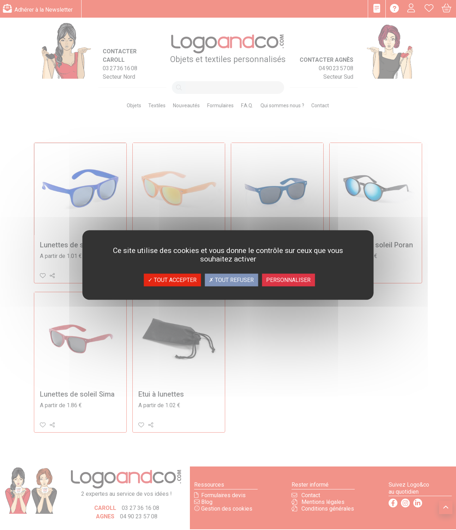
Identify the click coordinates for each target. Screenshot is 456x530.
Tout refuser (231, 280)
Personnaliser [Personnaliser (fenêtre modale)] (288, 280)
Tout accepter (172, 280)
